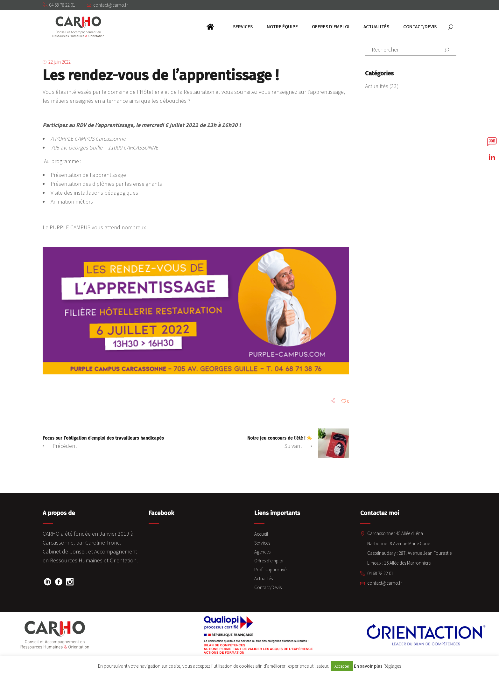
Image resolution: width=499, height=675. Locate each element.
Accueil (261, 534)
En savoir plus (368, 666)
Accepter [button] (341, 666)
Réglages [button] (392, 666)
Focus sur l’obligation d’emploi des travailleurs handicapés (103, 439)
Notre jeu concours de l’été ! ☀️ (279, 439)
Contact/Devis (268, 588)
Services (262, 543)
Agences (262, 552)
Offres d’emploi (268, 561)
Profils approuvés (271, 570)
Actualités (376, 86)
